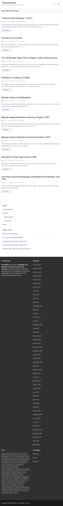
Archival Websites (8, 209)
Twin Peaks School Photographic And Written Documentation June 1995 (30, 178)
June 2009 (36, 328)
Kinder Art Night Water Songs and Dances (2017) (17, 249)
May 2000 (36, 366)
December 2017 (37, 272)
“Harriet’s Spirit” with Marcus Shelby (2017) (15, 245)
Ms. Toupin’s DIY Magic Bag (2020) (13, 237)
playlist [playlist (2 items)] (4, 479)
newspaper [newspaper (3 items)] (14, 474)
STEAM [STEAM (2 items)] (16, 490)
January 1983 (37, 418)
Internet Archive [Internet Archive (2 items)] (6, 467)
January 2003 (37, 354)
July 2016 (35, 291)
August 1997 (36, 373)
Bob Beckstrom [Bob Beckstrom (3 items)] (20, 456)
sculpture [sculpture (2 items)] (4, 490)
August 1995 (36, 388)
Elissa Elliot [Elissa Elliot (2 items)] (13, 461)
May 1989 (36, 399)
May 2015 (36, 302)
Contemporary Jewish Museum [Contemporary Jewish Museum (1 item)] (10, 459)
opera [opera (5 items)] (21, 474)
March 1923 (36, 444)
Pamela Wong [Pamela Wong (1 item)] (5, 477)
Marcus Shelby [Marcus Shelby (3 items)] (6, 472)
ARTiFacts (23, 21)
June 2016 (36, 294)
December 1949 (37, 433)
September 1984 (37, 414)
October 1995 (37, 384)
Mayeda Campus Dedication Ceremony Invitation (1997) (25, 137)
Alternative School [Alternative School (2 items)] (14, 454)
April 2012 (36, 313)
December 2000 (37, 362)
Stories (21, 41)
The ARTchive (9, 3)
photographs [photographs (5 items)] (25, 477)
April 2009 (36, 332)
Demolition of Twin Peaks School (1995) (19, 157)
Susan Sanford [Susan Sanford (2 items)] (24, 490)
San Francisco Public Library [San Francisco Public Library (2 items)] (22, 487)
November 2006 (37, 347)
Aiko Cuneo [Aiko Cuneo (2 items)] (5, 454)
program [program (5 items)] (10, 479)
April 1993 (36, 396)
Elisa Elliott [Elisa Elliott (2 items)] (5, 461)
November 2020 (37, 268)
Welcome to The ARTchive (10, 234)
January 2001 (37, 358)
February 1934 (37, 437)
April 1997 (36, 377)
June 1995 (36, 392)
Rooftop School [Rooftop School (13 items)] (20, 482)
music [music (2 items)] (24, 472)
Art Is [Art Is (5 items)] (12, 456)
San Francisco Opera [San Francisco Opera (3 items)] (7, 487)
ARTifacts (5, 213)
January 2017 (37, 287)
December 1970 (37, 429)
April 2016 (36, 298)
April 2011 (36, 321)
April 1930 (36, 441)
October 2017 (37, 280)
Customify (27, 503)
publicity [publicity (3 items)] (16, 479)
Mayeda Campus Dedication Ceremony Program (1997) (25, 117)
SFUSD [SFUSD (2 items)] (11, 490)
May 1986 (36, 407)
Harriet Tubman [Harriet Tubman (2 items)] (19, 464)
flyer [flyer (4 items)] (3, 464)
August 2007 (36, 343)
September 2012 (37, 306)
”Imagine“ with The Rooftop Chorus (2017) (15, 241)
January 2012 (37, 317)
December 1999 (37, 370)
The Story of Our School (11, 38)
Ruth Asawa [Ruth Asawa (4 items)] (5, 485)
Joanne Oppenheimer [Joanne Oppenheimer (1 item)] (7, 469)
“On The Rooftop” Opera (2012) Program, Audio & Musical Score (29, 58)
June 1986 (36, 403)
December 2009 (37, 325)
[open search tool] (53, 4)
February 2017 (37, 283)
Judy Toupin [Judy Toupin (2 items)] (26, 469)
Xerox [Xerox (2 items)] (15, 492)
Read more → (6, 30)
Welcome (35, 461)
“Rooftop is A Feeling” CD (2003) (15, 78)
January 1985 (37, 411)
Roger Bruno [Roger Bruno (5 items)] (24, 479)
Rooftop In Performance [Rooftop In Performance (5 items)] (8, 482)
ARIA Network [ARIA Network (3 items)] (5, 456)
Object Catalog (8, 217)
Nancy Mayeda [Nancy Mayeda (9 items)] (6, 474)
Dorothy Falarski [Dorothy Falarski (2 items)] (24, 459)
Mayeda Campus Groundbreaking (16, 97)
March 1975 (36, 426)
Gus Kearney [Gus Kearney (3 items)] (10, 464)
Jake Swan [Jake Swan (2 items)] (15, 467)
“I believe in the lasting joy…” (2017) (16, 18)
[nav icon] (58, 4)
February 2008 (37, 339)
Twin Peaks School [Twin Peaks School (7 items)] (7, 492)
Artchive (4, 21)
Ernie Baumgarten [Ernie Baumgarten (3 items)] (22, 461)
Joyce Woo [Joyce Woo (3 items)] (18, 469)
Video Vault (7, 221)
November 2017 (37, 276)
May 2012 (36, 310)
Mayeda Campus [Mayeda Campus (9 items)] (16, 472)
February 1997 (37, 381)
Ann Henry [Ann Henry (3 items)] (24, 454)
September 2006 (37, 351)
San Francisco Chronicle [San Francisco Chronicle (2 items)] (16, 485)
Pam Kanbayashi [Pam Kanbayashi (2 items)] (15, 477)
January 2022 (37, 265)
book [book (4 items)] (27, 456)
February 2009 (37, 336)
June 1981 (36, 422)
